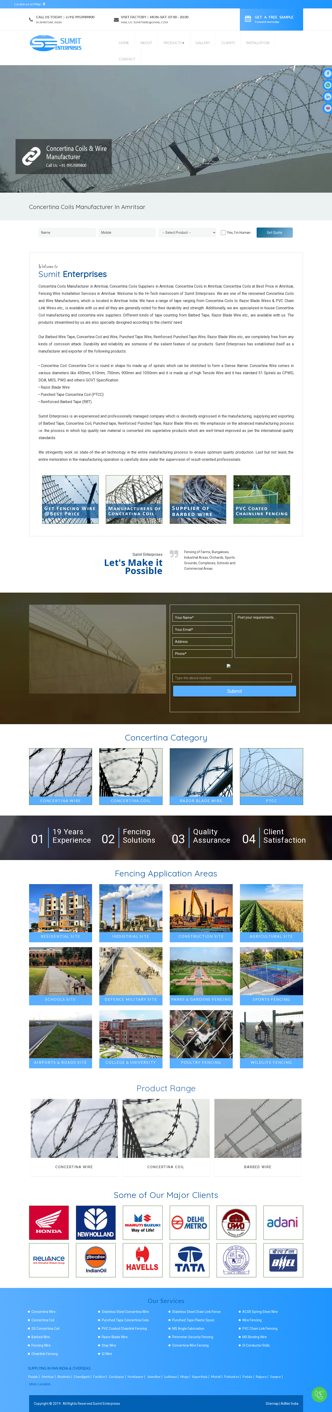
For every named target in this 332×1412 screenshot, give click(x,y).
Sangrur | (277, 1377)
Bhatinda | (65, 1377)
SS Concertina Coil (45, 1328)
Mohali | (217, 1377)
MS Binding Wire (254, 1337)
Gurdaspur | (118, 1377)
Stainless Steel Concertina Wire (125, 1312)
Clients (228, 43)
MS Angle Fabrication (188, 1328)
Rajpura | (262, 1377)
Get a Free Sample (274, 19)
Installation (257, 43)
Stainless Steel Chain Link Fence (196, 1312)
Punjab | (34, 1377)
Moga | (185, 1377)
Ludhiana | (171, 1377)
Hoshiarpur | (137, 1377)
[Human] (223, 232)
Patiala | (249, 1377)
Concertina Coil (42, 1320)
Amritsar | (49, 1377)
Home (124, 43)
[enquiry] (249, 19)
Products (173, 43)
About (146, 43)
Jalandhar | (155, 1377)
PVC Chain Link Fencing (259, 1328)
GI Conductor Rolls (256, 1345)
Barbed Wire (40, 1337)
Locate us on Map (29, 4)
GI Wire (107, 1354)
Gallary (202, 43)
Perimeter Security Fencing (192, 1337)
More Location (40, 1384)
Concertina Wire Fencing (190, 1345)
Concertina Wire (43, 1312)
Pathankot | (233, 1377)
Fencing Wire (41, 1345)
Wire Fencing (252, 1320)
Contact (127, 59)
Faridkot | (100, 1377)
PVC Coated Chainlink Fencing (124, 1328)
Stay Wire (109, 1345)
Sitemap (272, 1404)
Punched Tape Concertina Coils (125, 1320)
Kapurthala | (201, 1377)
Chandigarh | (83, 1377)
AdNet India (289, 1404)
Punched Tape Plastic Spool (193, 1320)
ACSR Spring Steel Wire (260, 1312)
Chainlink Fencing (44, 1354)
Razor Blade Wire (115, 1337)
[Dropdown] (187, 232)
